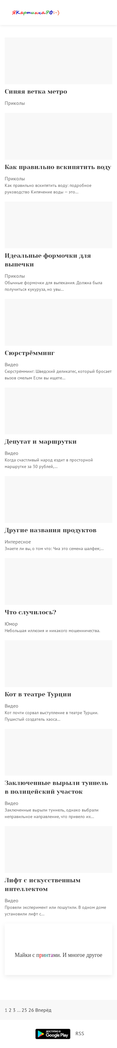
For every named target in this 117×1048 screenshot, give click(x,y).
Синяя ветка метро (36, 91)
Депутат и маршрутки (41, 441)
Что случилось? (30, 612)
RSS (80, 1033)
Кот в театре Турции (38, 694)
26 (31, 1010)
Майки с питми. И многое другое (58, 955)
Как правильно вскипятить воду (58, 167)
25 (24, 1010)
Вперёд (43, 1010)
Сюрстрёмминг (30, 353)
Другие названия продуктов (50, 530)
